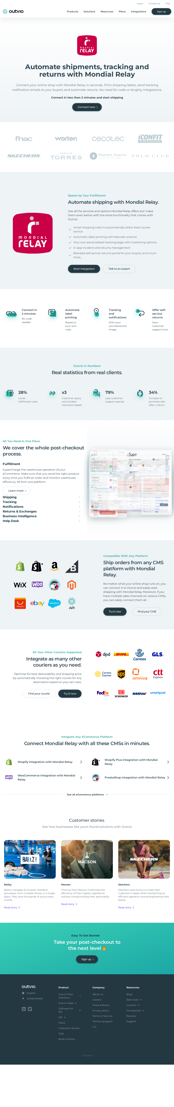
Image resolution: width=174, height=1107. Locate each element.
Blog (129, 1037)
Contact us (154, 3)
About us (97, 1037)
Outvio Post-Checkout (70, 1039)
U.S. (94, 1069)
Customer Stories (68, 1071)
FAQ (167, 3)
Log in (140, 3)
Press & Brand (100, 1048)
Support (131, 1064)
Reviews (131, 1059)
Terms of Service (102, 1059)
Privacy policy (100, 1053)
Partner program (102, 1064)
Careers (96, 1042)
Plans (122, 11)
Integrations (138, 11)
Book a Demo (66, 1082)
